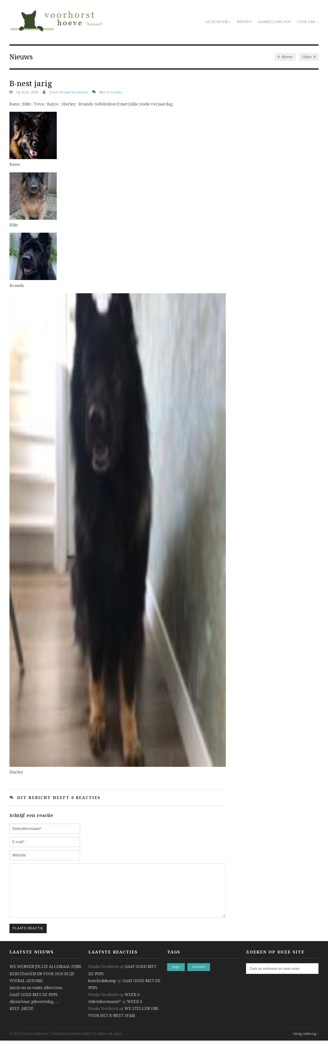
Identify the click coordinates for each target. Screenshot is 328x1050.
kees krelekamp (102, 990)
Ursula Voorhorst (73, 92)
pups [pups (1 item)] (176, 976)
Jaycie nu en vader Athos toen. (36, 997)
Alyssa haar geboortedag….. (34, 1011)
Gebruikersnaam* (104, 1011)
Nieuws (244, 22)
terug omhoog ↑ (306, 1043)
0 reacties (114, 92)
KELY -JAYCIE (21, 1018)
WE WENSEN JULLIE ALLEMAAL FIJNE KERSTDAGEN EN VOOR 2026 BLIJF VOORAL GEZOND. (45, 983)
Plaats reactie (28, 938)
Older (308, 57)
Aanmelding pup (274, 22)
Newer (285, 57)
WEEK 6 (132, 1004)
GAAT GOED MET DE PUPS (33, 1004)
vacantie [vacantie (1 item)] (198, 976)
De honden (218, 22)
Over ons (308, 22)
